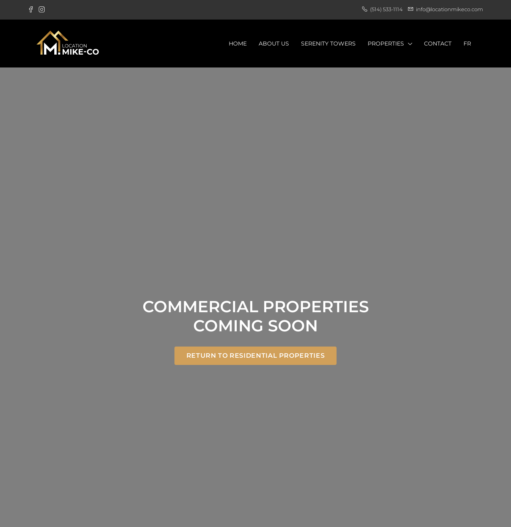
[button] (255, 356)
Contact (438, 43)
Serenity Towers (328, 43)
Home (238, 43)
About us (274, 43)
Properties (386, 43)
